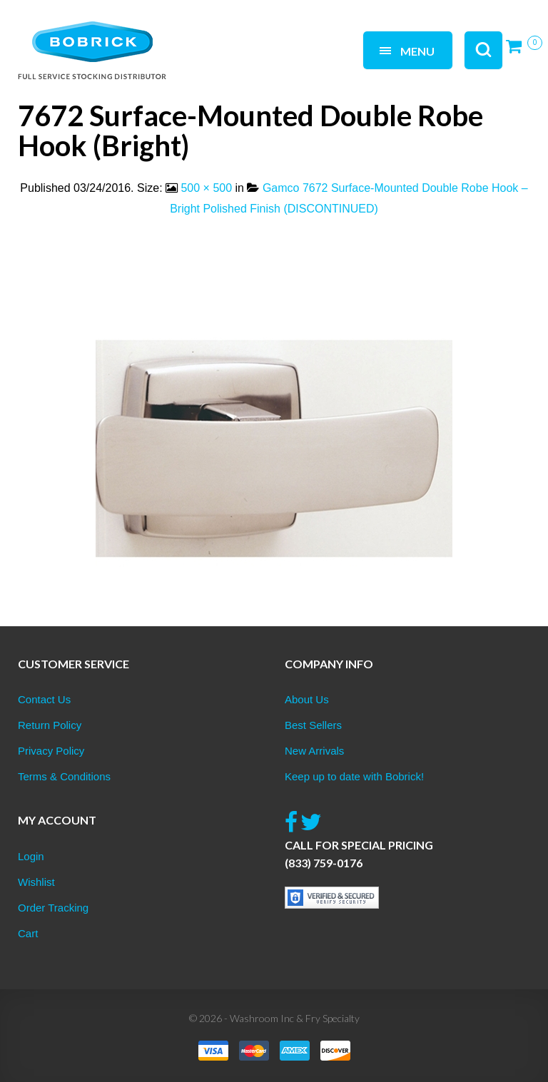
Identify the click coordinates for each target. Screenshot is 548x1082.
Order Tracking (53, 908)
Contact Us (44, 699)
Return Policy (49, 725)
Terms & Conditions (64, 776)
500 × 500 (206, 188)
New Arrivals (314, 751)
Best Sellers (313, 725)
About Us (307, 699)
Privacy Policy (51, 751)
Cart (28, 933)
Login (31, 856)
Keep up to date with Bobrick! (354, 776)
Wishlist (36, 882)
